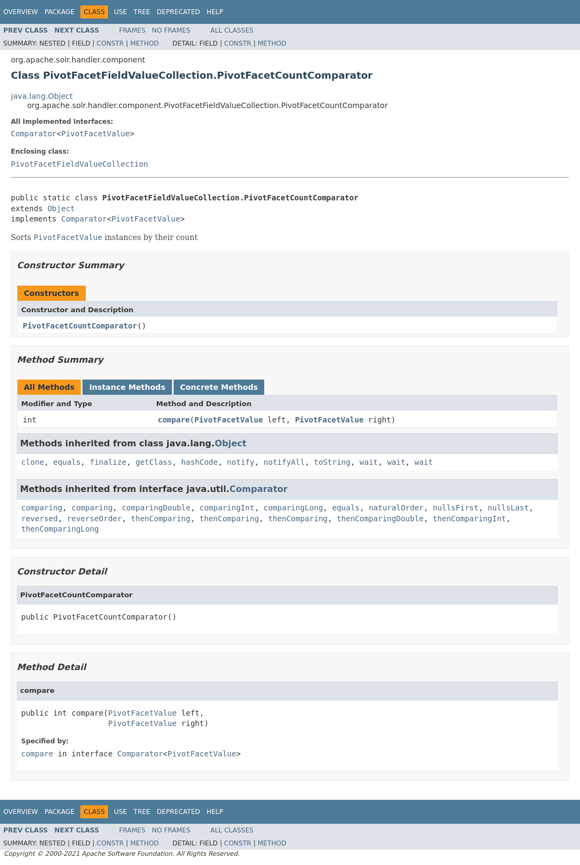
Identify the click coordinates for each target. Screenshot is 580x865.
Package (59, 12)
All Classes (232, 30)
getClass (154, 462)
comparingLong (293, 507)
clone (32, 462)
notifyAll (284, 462)
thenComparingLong (60, 529)
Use (120, 12)
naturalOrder (396, 507)
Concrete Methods (219, 387)
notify (240, 462)
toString (332, 462)
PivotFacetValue (95, 133)
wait (369, 462)
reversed (39, 518)
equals (67, 462)
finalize (108, 462)
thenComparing (160, 518)
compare (174, 419)
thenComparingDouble (380, 518)
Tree (141, 12)
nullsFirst (456, 507)
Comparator (33, 133)
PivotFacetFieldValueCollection (79, 164)
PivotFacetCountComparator (80, 325)
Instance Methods (127, 387)
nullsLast (508, 507)
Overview (20, 12)
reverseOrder (94, 518)
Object (61, 208)
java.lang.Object (42, 96)
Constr (110, 43)
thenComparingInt (469, 518)
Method (144, 43)
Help (215, 12)
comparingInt (227, 507)
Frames (132, 30)
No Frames (171, 30)
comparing (41, 507)
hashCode (199, 462)
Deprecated (178, 12)
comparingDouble (156, 507)
